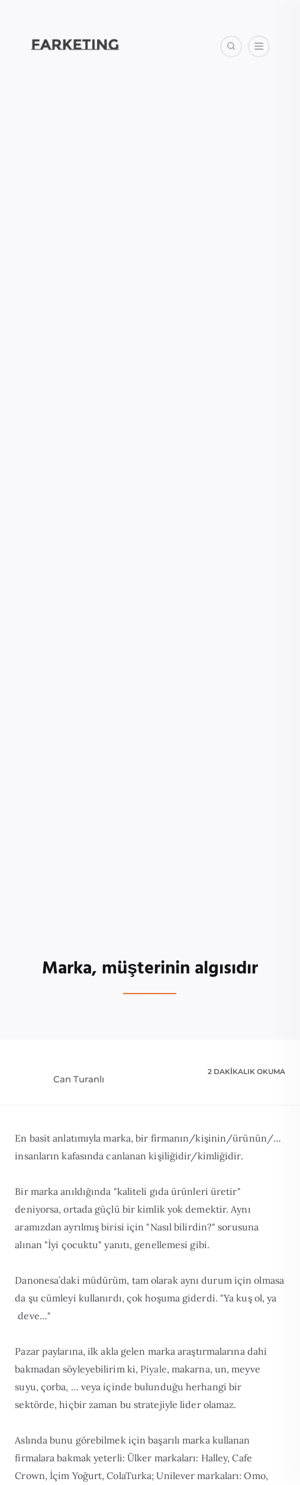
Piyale (153, 1369)
